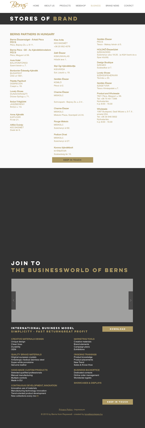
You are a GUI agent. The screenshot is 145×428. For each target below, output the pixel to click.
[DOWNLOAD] (117, 329)
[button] (72, 300)
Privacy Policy (66, 409)
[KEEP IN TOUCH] (72, 160)
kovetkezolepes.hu (94, 414)
